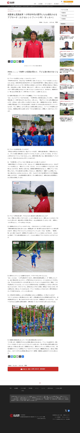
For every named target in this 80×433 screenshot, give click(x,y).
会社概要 (40, 3)
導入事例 (56, 3)
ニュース (70, 3)
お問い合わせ (50, 388)
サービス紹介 (48, 3)
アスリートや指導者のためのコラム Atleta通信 (61, 419)
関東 (56, 22)
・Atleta (22, 390)
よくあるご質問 (59, 388)
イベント (63, 3)
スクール (52, 22)
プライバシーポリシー (66, 417)
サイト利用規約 (57, 417)
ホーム (9, 6)
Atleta (40, 22)
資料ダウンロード (68, 1)
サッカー (46, 22)
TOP (35, 3)
